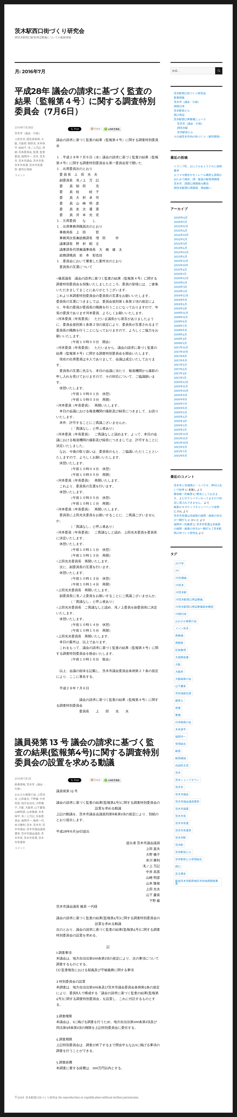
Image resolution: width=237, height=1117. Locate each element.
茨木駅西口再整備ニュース (190, 119)
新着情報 (20, 784)
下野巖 (34, 798)
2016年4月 (180, 416)
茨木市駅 (180, 837)
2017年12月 (181, 347)
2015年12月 (181, 434)
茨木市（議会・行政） (28, 133)
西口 (178, 866)
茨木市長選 (21, 165)
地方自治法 (28, 803)
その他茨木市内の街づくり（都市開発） (198, 136)
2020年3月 (180, 287)
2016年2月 (180, 425)
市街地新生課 (183, 693)
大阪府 (23, 143)
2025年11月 (181, 226)
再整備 (179, 635)
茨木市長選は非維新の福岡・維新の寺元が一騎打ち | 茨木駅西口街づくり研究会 (198, 529)
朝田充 (32, 143)
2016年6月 (180, 408)
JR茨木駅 (182, 128)
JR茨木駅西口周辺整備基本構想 (194, 606)
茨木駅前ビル (182, 110)
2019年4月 (180, 304)
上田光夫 (20, 139)
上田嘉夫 (24, 798)
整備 (178, 714)
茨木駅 (179, 844)
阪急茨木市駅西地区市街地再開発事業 (196, 882)
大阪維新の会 (183, 678)
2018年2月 (180, 343)
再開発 (179, 642)
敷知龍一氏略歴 (183, 494)
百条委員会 (25, 152)
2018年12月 (181, 313)
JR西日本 (179, 106)
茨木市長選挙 (183, 830)
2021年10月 (181, 265)
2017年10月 (181, 352)
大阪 (21, 807)
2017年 (179, 563)
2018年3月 (180, 339)
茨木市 (37, 824)
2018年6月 (180, 330)
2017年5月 (180, 364)
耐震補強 (180, 758)
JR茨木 (179, 585)
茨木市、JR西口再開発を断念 (191, 183)
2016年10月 (181, 390)
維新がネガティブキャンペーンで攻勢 (196, 507)
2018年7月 (180, 326)
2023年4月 (180, 248)
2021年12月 (181, 261)
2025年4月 (180, 230)
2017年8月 (180, 356)
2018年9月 (180, 321)
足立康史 (180, 873)
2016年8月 (180, 399)
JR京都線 (181, 577)
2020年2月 (180, 291)
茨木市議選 (182, 808)
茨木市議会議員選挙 (187, 801)
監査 (36, 152)
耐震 (178, 751)
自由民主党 (182, 765)
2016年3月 (180, 421)
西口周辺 (179, 115)
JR (177, 570)
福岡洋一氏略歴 (183, 524)
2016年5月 (180, 412)
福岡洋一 (26, 156)
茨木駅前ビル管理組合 (188, 859)
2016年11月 (181, 386)
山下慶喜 (39, 807)
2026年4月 (181, 217)
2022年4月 (180, 256)
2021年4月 (180, 269)
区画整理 (180, 650)
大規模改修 (182, 657)
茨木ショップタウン (187, 779)
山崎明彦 (20, 811)
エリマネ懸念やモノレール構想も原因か (198, 175)
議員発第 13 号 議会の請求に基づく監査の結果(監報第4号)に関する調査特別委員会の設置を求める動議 (87, 752)
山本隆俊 (32, 811)
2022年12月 (181, 252)
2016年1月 (180, 429)
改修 (178, 707)
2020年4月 (180, 282)
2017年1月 (180, 377)
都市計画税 (25, 169)
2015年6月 (180, 455)
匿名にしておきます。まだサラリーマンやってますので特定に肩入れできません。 (198, 498)
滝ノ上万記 (34, 147)
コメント (20, 175)
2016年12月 (181, 382)
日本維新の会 (183, 722)
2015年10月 (181, 442)
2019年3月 (180, 308)
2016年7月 (180, 403)
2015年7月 (180, 451)
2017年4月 (180, 369)
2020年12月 (181, 278)
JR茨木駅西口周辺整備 (189, 599)
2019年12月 (181, 295)
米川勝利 (20, 824)
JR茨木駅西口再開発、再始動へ (192, 188)
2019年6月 (180, 300)
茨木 (36, 156)
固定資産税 (33, 139)
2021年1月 (180, 274)
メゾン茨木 (182, 628)
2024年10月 (181, 235)
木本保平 (180, 729)
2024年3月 (180, 243)
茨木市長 (38, 160)
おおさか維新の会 (25, 794)
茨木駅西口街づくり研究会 (49, 30)
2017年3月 (180, 373)
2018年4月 (180, 334)
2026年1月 (180, 222)
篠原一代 (38, 820)
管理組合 (180, 743)
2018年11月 (181, 317)
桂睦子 (23, 147)
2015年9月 (180, 447)
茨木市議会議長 (30, 833)
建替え (179, 700)
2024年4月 (180, 239)
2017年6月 (180, 360)
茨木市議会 (25, 160)
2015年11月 (181, 438)
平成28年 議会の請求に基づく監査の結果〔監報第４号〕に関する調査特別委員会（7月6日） (85, 101)
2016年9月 (180, 395)
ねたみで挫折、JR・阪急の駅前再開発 (196, 179)
